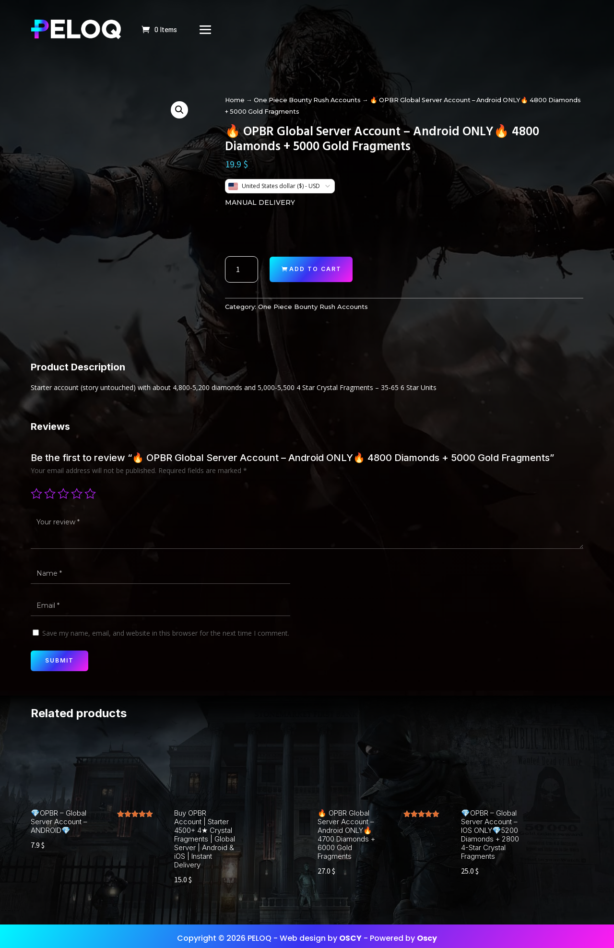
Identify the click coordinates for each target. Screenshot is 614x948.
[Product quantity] (241, 269)
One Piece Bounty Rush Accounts (307, 100)
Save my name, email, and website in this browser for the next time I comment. (165, 633)
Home (235, 100)
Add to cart (315, 269)
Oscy (427, 933)
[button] (179, 109)
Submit (59, 660)
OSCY (350, 933)
